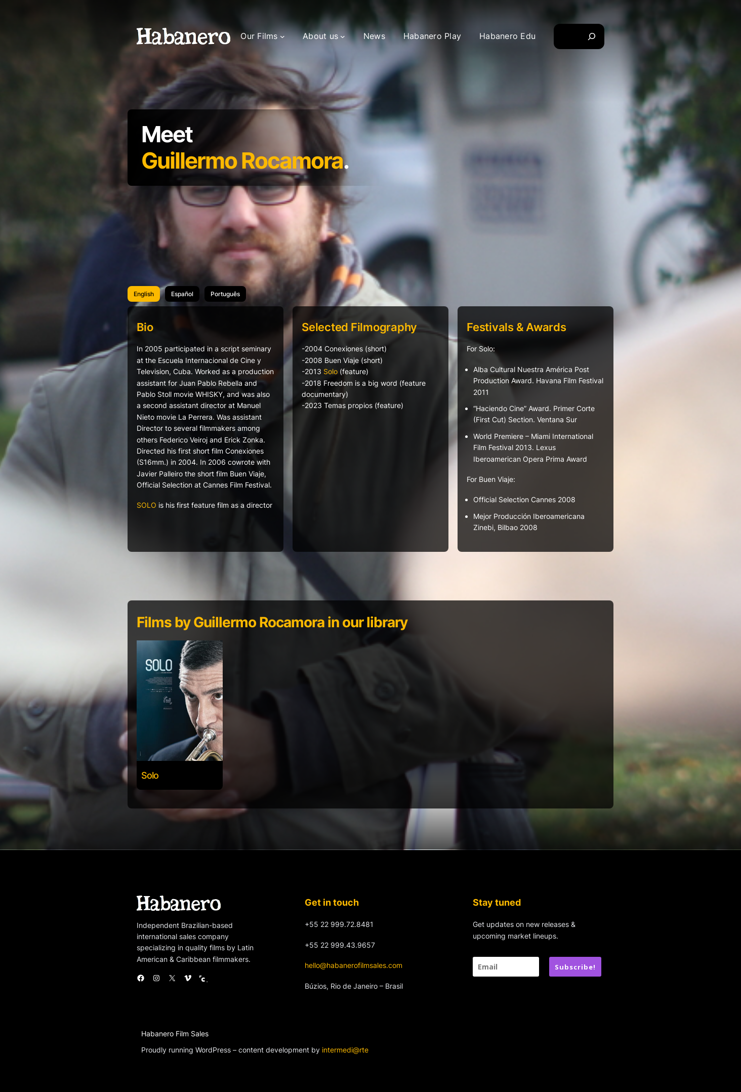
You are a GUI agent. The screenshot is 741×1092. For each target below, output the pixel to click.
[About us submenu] (342, 36)
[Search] (591, 36)
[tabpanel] (370, 437)
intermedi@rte (345, 1049)
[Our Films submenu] (282, 36)
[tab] (144, 294)
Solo (330, 371)
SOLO (146, 505)
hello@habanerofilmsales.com (353, 965)
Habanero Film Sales (175, 1033)
